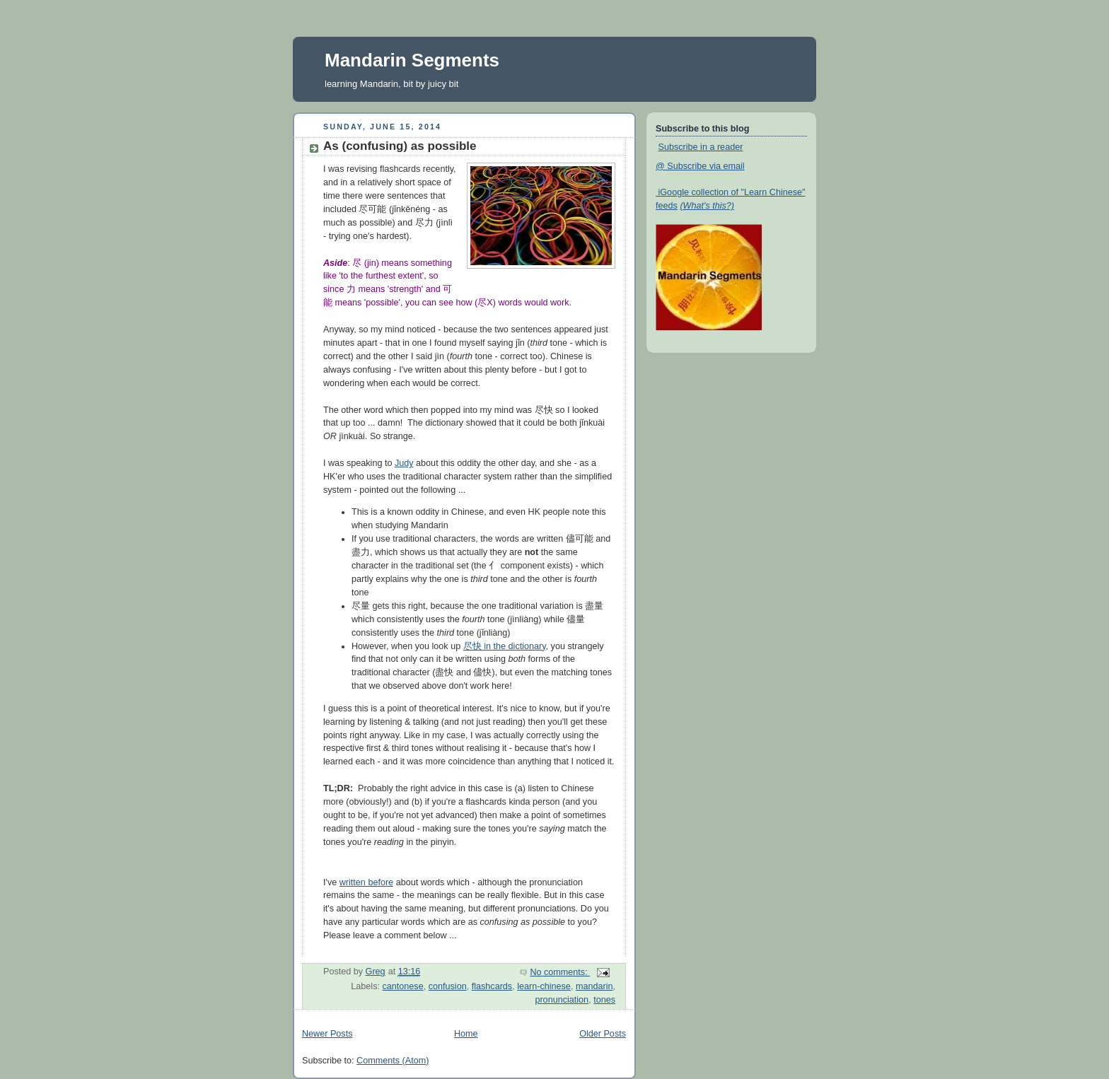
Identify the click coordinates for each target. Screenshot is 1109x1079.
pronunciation (561, 1000)
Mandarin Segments (412, 60)
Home (466, 1034)
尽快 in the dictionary (504, 646)
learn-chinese (544, 986)
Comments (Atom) (392, 1061)
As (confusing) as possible (400, 146)
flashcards (492, 986)
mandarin (594, 986)
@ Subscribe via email (700, 166)
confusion (448, 986)
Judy (404, 463)
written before (366, 882)
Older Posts (602, 1034)
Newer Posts (327, 1034)
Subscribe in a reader (700, 147)
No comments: (560, 972)
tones (604, 1000)
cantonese (402, 986)
